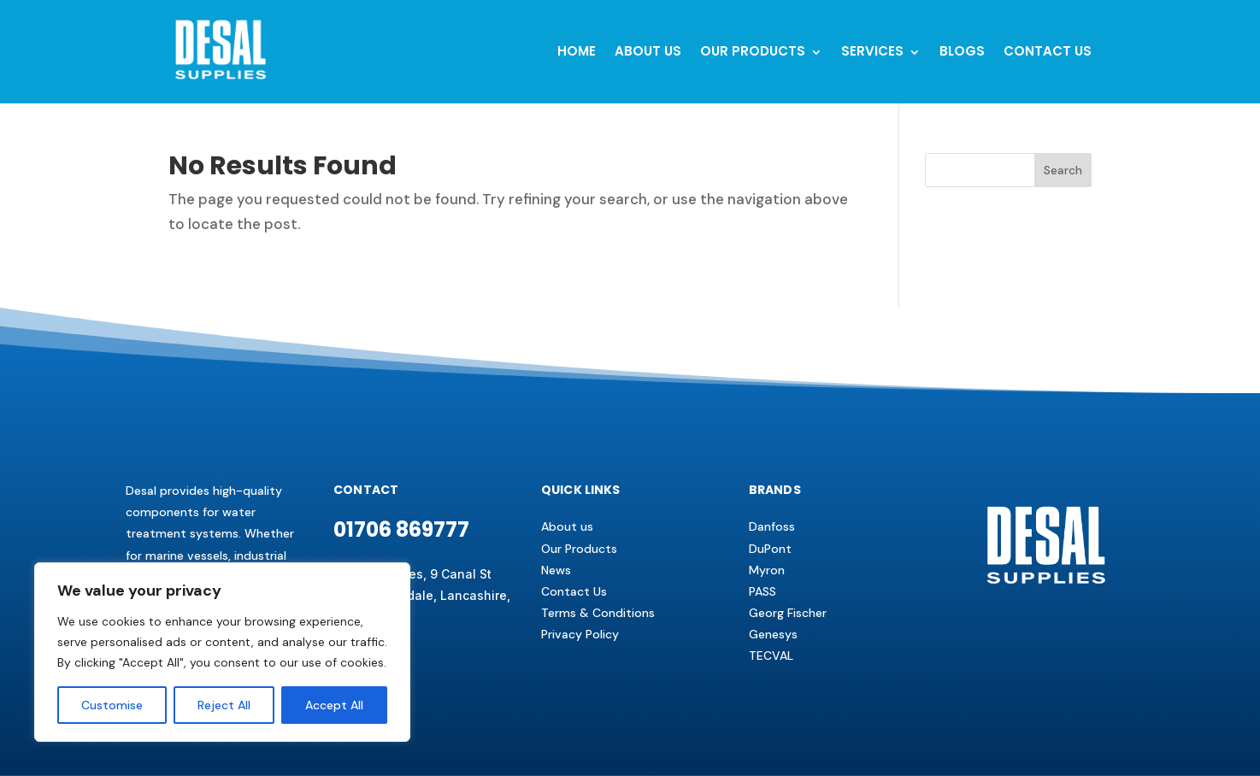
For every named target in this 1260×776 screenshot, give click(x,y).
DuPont (770, 548)
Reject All (223, 705)
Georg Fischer (788, 612)
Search (1063, 170)
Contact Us (574, 591)
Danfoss (772, 526)
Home (576, 51)
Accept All (334, 705)
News (556, 570)
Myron (767, 570)
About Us (648, 51)
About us (567, 526)
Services (872, 51)
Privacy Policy (580, 634)
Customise (112, 705)
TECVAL (771, 655)
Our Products (752, 51)
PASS (762, 591)
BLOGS (962, 51)
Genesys (773, 634)
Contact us (1048, 51)
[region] (222, 652)
